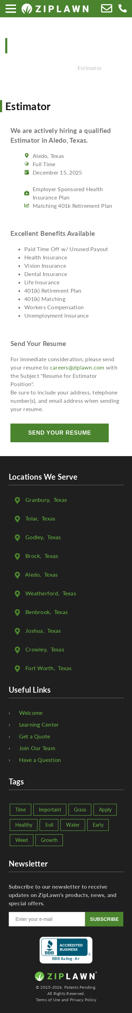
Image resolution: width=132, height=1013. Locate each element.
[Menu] (11, 8)
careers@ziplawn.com (77, 367)
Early (98, 825)
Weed (21, 840)
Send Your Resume (59, 433)
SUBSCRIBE (104, 919)
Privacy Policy (83, 999)
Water (73, 825)
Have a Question (40, 759)
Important (50, 809)
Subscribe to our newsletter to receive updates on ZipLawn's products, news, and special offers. (63, 894)
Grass (80, 809)
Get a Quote (34, 736)
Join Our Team (37, 748)
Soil (49, 825)
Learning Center (39, 724)
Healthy (24, 825)
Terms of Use (48, 999)
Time (20, 809)
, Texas (46, 499)
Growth (49, 840)
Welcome (31, 712)
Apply (105, 809)
